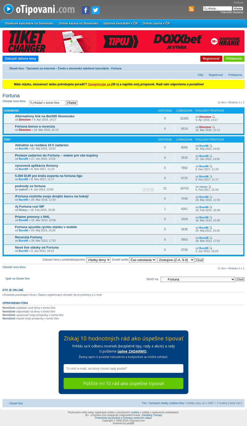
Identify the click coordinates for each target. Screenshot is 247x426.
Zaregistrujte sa (99, 84)
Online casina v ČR (156, 23)
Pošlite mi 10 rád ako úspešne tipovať (123, 383)
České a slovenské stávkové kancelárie (83, 68)
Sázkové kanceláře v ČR (120, 23)
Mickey (23, 209)
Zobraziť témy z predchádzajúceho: (77, 259)
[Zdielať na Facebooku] (86, 10)
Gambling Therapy (152, 415)
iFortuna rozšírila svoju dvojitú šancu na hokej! (52, 196)
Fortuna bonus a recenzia (35, 126)
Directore (25, 119)
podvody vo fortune (30, 186)
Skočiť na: (152, 279)
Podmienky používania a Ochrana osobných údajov (123, 418)
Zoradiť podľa (134, 259)
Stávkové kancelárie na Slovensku (29, 23)
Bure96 (23, 148)
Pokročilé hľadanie (232, 12)
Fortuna (116, 68)
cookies (135, 412)
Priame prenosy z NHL (32, 217)
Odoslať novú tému (14, 103)
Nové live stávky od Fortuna (37, 247)
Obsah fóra (16, 68)
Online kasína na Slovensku (78, 23)
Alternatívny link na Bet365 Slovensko (44, 116)
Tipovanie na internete (40, 68)
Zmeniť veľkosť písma (238, 67)
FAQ (200, 74)
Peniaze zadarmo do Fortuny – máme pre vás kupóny (56, 155)
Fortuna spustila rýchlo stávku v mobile (46, 227)
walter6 (23, 189)
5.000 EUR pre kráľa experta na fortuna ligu (48, 176)
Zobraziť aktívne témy (20, 58)
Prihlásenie (234, 58)
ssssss (203, 186)
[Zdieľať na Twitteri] (96, 10)
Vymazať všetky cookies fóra (166, 403)
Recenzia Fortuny (28, 237)
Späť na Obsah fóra (17, 278)
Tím (144, 403)
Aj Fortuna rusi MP (29, 206)
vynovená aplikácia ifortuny (36, 165)
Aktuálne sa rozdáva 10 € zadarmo (42, 145)
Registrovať (211, 58)
